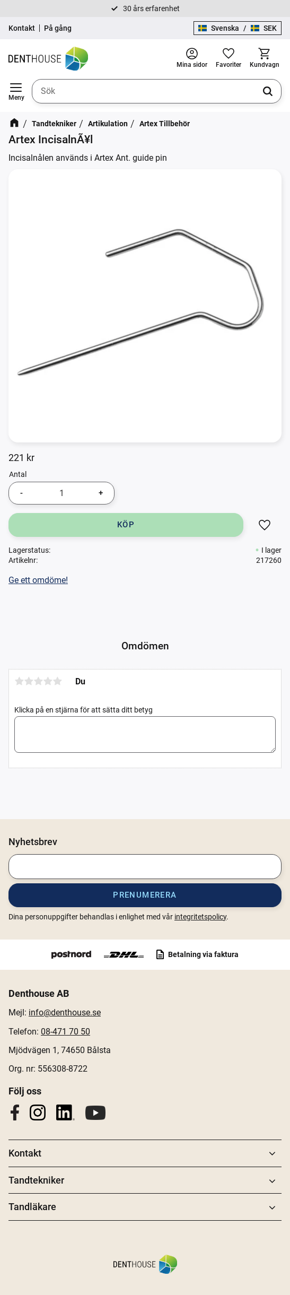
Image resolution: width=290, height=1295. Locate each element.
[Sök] (267, 91)
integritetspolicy (200, 916)
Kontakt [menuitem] (24, 1153)
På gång (58, 28)
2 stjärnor (28, 681)
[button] (16, 91)
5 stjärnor (57, 681)
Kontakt (21, 28)
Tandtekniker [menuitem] (36, 1180)
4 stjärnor (47, 681)
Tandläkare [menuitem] (32, 1206)
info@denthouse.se (65, 1012)
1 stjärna (19, 681)
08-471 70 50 (65, 1032)
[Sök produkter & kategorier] (156, 91)
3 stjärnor (38, 681)
